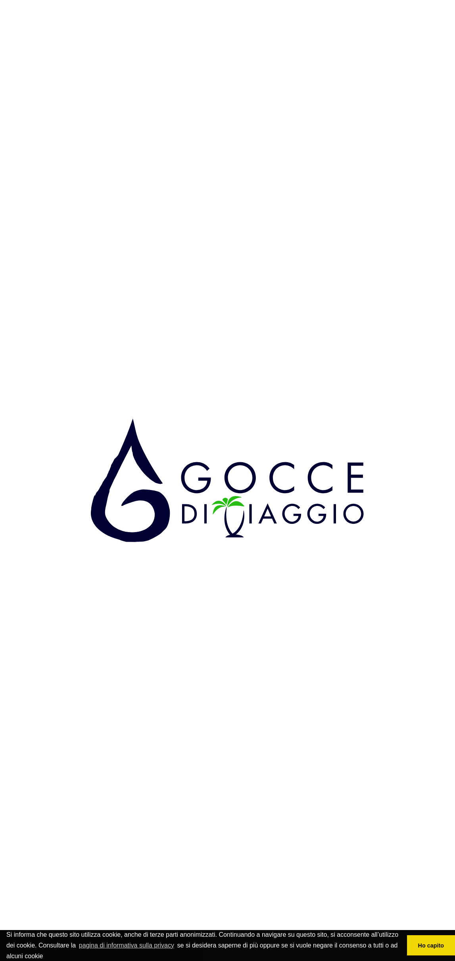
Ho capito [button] (431, 945)
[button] (46, 957)
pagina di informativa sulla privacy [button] (126, 945)
